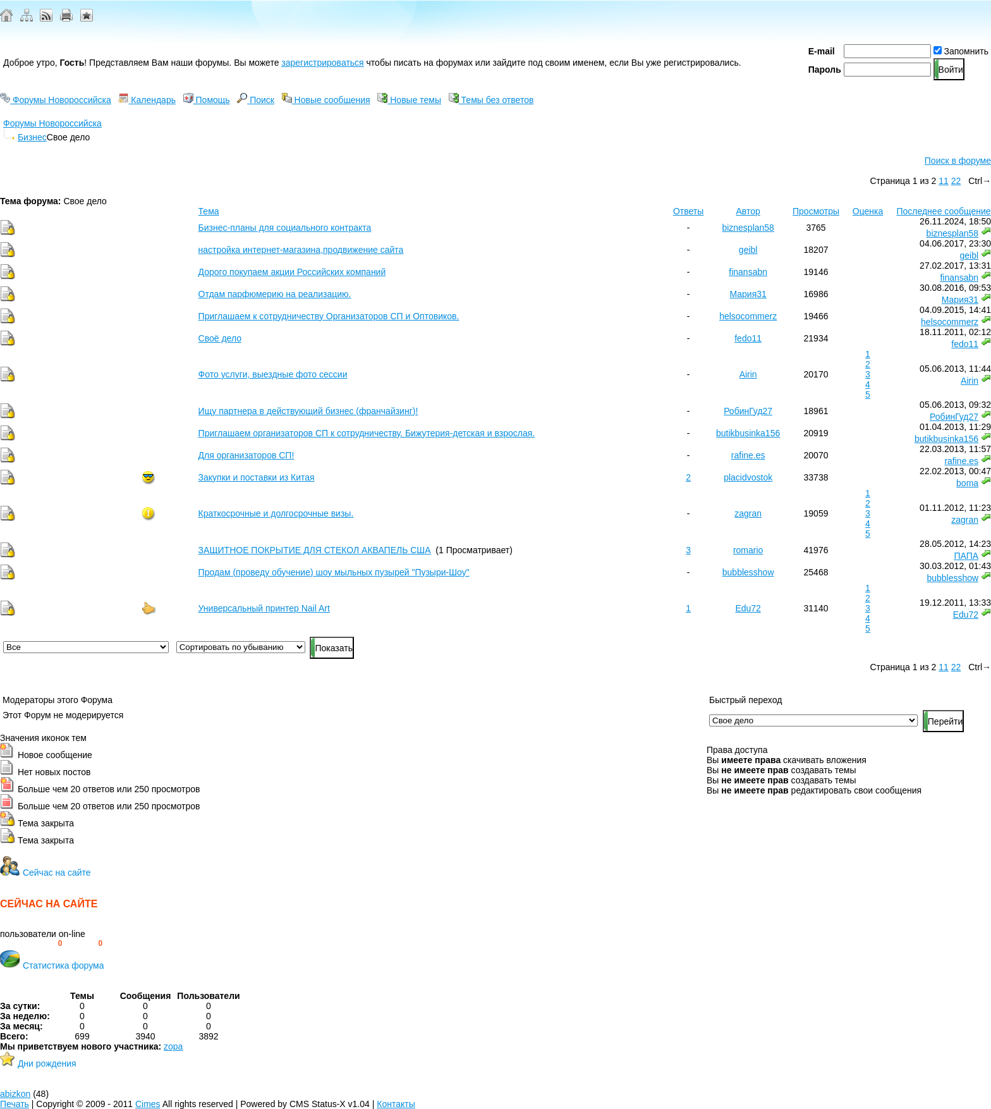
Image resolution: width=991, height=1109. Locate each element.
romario (748, 550)
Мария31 (747, 294)
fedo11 (748, 338)
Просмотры (816, 211)
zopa (173, 1046)
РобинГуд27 (748, 411)
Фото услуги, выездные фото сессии (273, 374)
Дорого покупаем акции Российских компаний (292, 272)
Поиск (255, 100)
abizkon (15, 1094)
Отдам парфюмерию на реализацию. (274, 294)
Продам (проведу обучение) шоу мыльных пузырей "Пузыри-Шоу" (334, 572)
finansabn (748, 272)
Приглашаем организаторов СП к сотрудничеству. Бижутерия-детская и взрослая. (366, 433)
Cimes (148, 1104)
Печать (14, 1104)
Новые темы (409, 100)
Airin (748, 374)
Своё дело (219, 338)
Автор (748, 211)
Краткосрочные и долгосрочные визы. (276, 513)
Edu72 (747, 608)
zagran (748, 513)
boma (967, 483)
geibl (748, 250)
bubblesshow (748, 572)
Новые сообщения (326, 100)
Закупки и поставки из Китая (256, 477)
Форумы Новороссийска (55, 100)
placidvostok (748, 477)
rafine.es (748, 455)
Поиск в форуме (958, 161)
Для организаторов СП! (246, 455)
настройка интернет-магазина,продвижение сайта (301, 250)
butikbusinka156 (748, 433)
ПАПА (966, 556)
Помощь (206, 100)
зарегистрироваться (322, 63)
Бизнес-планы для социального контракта (285, 228)
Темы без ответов (491, 100)
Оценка (868, 211)
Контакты (396, 1104)
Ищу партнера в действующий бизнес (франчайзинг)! (308, 411)
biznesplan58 (748, 228)
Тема (208, 211)
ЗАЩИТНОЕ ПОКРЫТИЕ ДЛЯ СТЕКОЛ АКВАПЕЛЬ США (314, 550)
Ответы (688, 211)
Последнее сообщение (943, 211)
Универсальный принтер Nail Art (264, 608)
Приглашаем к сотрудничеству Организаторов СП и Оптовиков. (328, 316)
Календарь (147, 100)
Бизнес (32, 137)
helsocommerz (748, 316)
